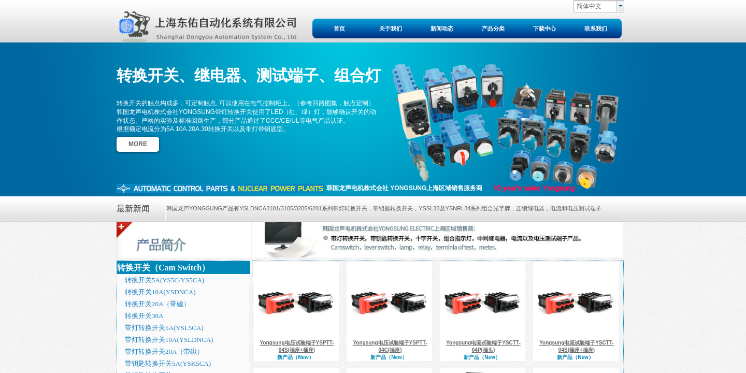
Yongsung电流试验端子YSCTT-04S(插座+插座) (576, 346)
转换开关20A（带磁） (157, 304)
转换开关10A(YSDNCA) (160, 292)
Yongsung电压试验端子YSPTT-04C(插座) (390, 346)
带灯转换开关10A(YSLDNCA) (169, 339)
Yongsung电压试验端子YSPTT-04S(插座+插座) (297, 346)
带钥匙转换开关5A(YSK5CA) (168, 363)
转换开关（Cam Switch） (163, 267)
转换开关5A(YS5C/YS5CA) (164, 280)
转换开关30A (144, 316)
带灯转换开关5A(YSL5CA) (164, 328)
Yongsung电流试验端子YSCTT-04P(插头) (483, 346)
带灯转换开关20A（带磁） (164, 351)
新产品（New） (295, 357)
